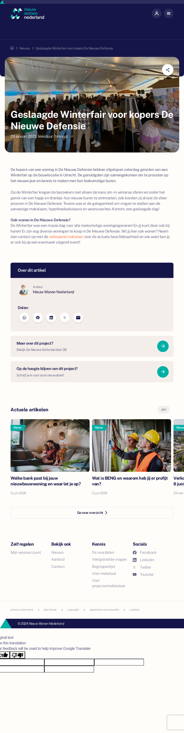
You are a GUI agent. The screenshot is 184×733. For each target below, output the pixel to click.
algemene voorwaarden (104, 609)
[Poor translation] (17, 655)
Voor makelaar (104, 573)
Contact (58, 566)
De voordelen (103, 552)
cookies (134, 609)
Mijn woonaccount (26, 552)
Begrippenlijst (103, 566)
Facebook (144, 552)
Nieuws (24, 48)
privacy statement (22, 609)
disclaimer (50, 609)
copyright (73, 609)
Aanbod (57, 559)
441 (164, 410)
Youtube (143, 574)
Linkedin (143, 560)
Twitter (142, 567)
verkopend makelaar (66, 236)
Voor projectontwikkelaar (108, 583)
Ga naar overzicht (92, 513)
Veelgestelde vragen (109, 559)
